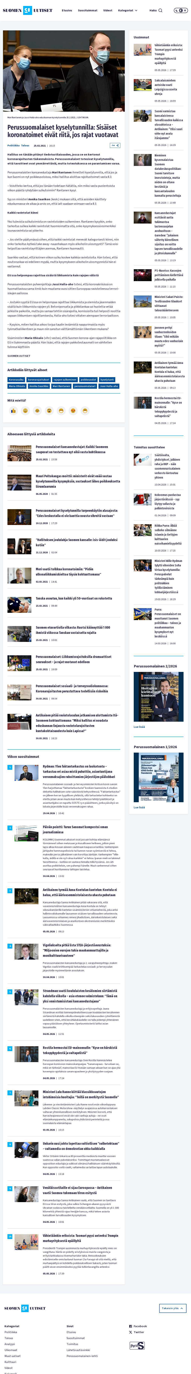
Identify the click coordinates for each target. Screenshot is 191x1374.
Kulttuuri (10, 1362)
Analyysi (9, 1344)
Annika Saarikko (38, 386)
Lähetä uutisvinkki (78, 1350)
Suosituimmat (87, 10)
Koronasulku (16, 380)
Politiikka (13, 145)
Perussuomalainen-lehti (82, 1356)
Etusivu (67, 10)
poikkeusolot (88, 380)
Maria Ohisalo (17, 386)
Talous (25, 145)
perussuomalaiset (85, 386)
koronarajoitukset (38, 380)
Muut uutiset (12, 1356)
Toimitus (72, 1344)
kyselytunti (107, 380)
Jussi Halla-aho (109, 386)
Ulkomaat (10, 1350)
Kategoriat (128, 10)
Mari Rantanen (61, 386)
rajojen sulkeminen (65, 380)
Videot (107, 10)
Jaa (115, 145)
